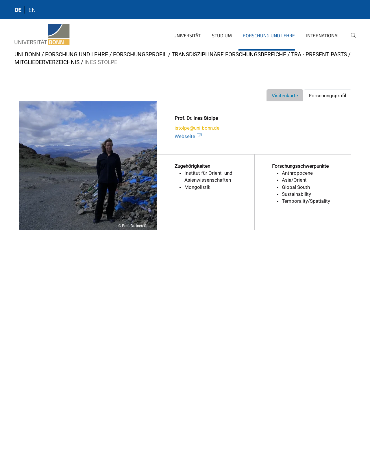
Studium (222, 35)
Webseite (189, 136)
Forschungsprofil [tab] (327, 95)
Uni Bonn (27, 54)
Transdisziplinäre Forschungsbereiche (229, 54)
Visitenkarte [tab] (285, 95)
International (323, 35)
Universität (187, 35)
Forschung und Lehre (269, 35)
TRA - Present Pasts (319, 54)
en (32, 9)
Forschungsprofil (140, 54)
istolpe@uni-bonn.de (197, 128)
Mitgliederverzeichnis (46, 62)
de (17, 9)
